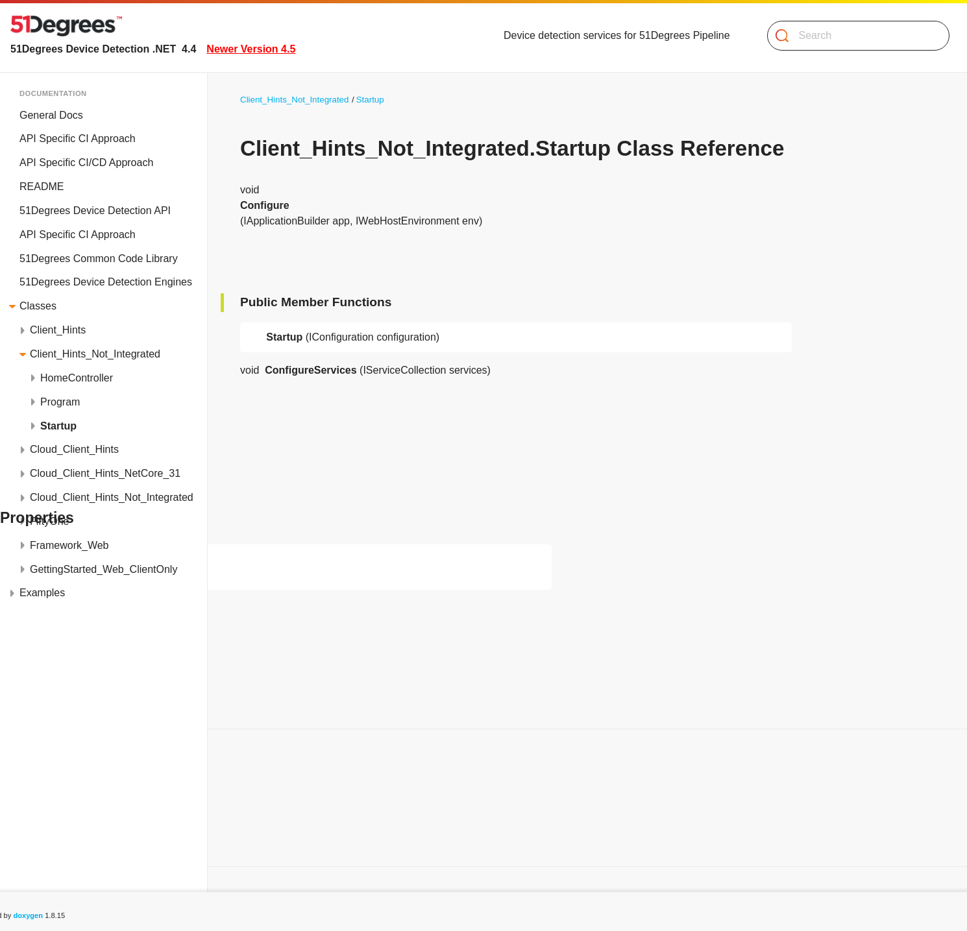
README (41, 186)
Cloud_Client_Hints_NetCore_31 (105, 473)
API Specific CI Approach (77, 138)
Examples (42, 592)
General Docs (51, 115)
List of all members (58, 843)
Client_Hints (58, 329)
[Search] (853, 36)
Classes (37, 305)
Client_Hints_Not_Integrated (95, 353)
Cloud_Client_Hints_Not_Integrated (111, 497)
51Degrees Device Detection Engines (105, 281)
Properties (38, 819)
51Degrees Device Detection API (95, 210)
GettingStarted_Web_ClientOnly (103, 569)
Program (60, 401)
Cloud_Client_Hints (74, 449)
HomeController (76, 377)
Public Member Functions (73, 795)
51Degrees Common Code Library (98, 258)
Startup (58, 425)
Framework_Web (69, 545)
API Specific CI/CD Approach (86, 162)
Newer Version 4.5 (250, 48)
